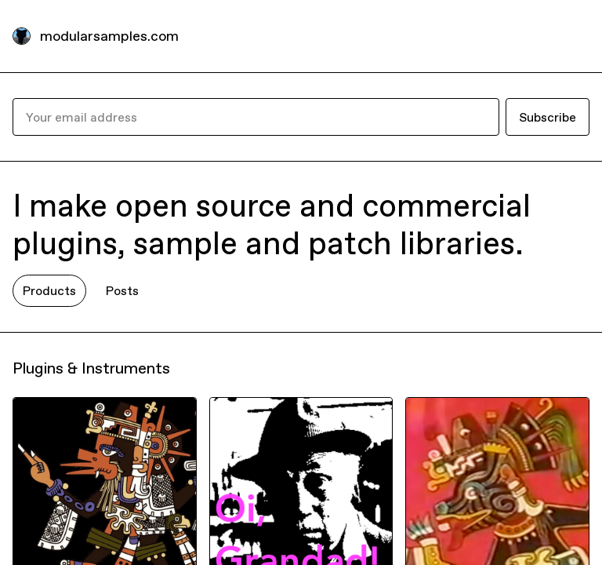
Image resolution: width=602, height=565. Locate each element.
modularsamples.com (109, 36)
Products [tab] (49, 290)
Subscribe (547, 117)
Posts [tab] (122, 290)
